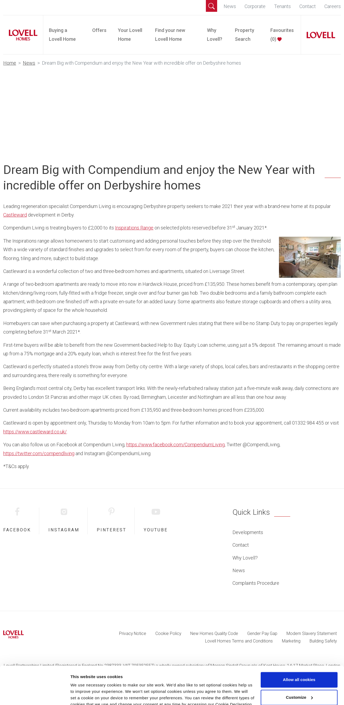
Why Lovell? (214, 34)
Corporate (255, 6)
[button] (211, 6)
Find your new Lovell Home (170, 34)
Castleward (15, 215)
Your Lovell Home (130, 34)
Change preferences (90, 694)
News (230, 6)
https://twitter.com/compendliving (38, 453)
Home (9, 63)
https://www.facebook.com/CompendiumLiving (175, 444)
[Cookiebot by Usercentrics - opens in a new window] (34, 695)
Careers (332, 6)
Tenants (282, 6)
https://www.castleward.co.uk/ (35, 431)
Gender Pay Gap (262, 633)
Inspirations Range (134, 228)
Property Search (244, 34)
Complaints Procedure (255, 583)
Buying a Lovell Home (62, 34)
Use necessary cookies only (299, 690)
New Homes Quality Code (214, 633)
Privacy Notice (132, 633)
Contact (307, 6)
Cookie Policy (168, 633)
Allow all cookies (299, 655)
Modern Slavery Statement (311, 633)
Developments (247, 532)
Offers (99, 30)
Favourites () (282, 34)
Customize (299, 672)
